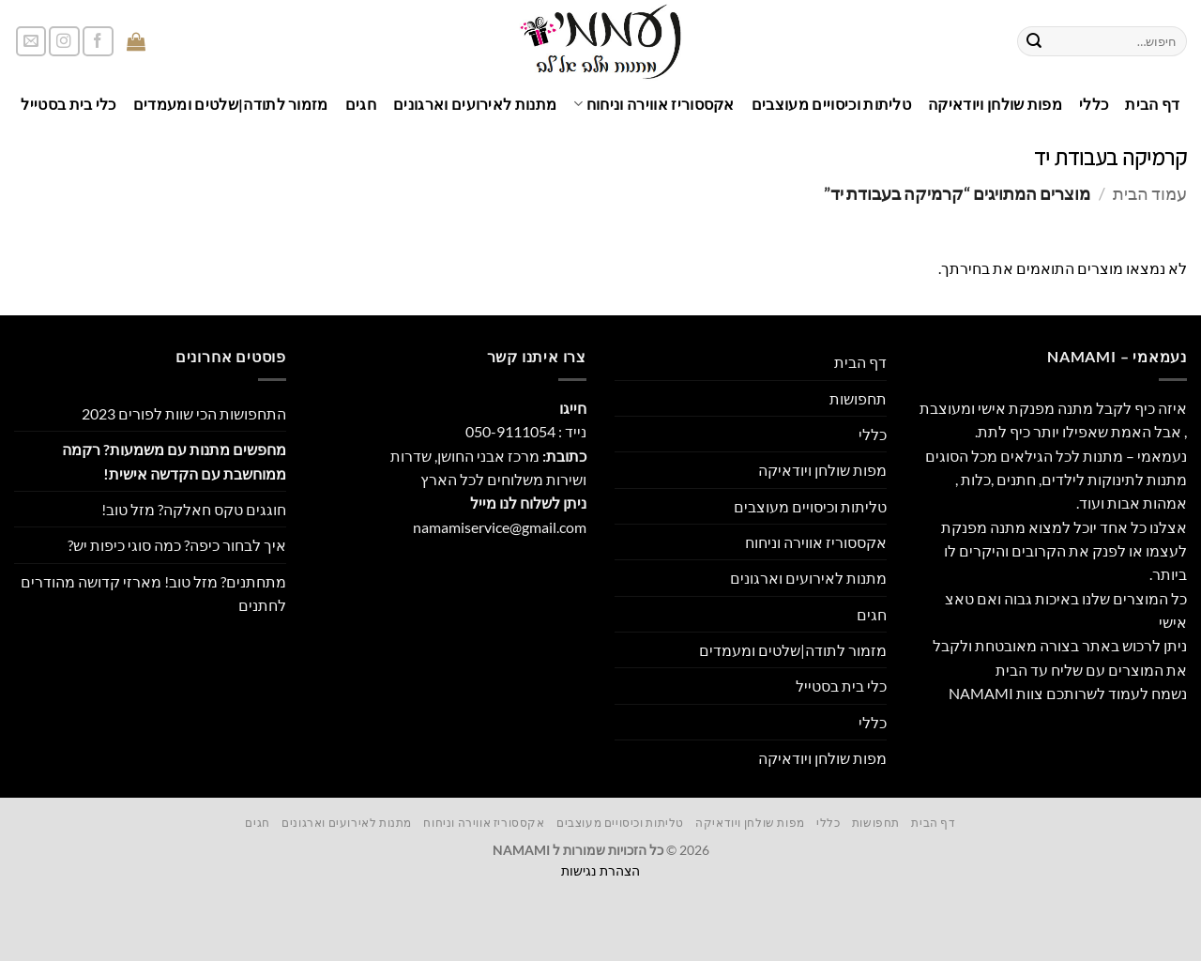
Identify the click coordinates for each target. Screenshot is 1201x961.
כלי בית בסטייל (68, 104)
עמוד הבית (1150, 193)
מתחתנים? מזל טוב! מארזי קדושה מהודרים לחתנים (153, 593)
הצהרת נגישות (600, 870)
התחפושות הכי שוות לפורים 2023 (184, 413)
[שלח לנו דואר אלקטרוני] (31, 41)
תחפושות (858, 398)
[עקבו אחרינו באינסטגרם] (64, 41)
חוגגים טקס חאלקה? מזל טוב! (193, 509)
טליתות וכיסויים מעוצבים (831, 104)
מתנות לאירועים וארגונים (474, 104)
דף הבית (1152, 104)
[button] (186, 42)
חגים (360, 104)
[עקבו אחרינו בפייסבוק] (98, 41)
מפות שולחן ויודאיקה (995, 104)
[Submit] (1034, 40)
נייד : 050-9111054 (525, 431)
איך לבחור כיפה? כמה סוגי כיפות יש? (177, 545)
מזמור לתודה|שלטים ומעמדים (230, 104)
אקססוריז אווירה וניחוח (654, 104)
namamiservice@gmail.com (499, 527)
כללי (1093, 104)
